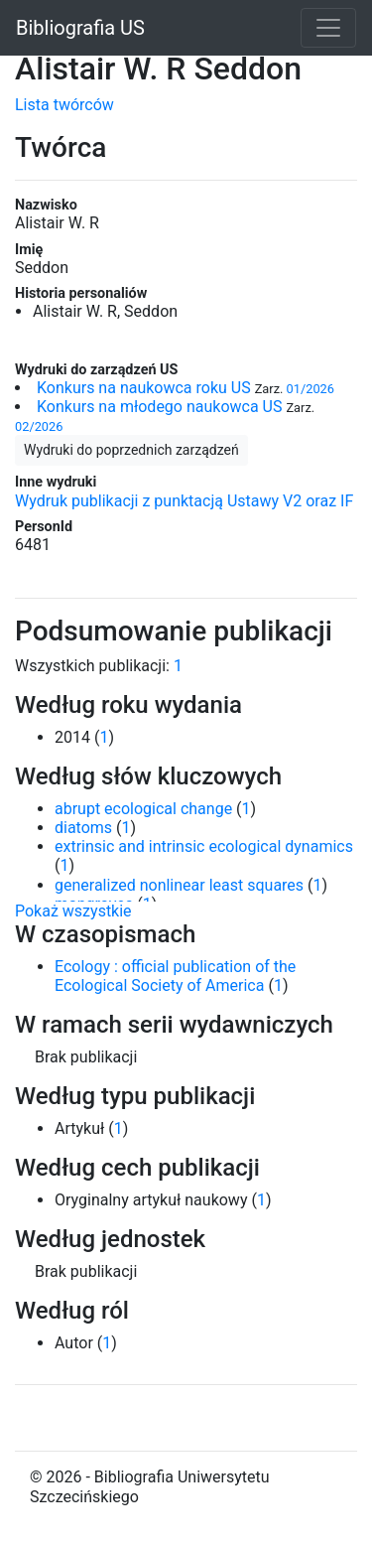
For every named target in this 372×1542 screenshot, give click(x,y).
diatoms (83, 827)
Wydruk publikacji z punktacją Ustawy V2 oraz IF (184, 500)
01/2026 (310, 388)
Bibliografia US (80, 28)
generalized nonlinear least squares (179, 885)
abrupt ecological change (143, 808)
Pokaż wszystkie (73, 911)
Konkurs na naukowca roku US (144, 387)
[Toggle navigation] (328, 28)
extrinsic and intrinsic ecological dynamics (204, 846)
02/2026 (38, 426)
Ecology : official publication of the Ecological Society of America (175, 976)
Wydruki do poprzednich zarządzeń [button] (131, 450)
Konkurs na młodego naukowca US (159, 406)
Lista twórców (64, 104)
